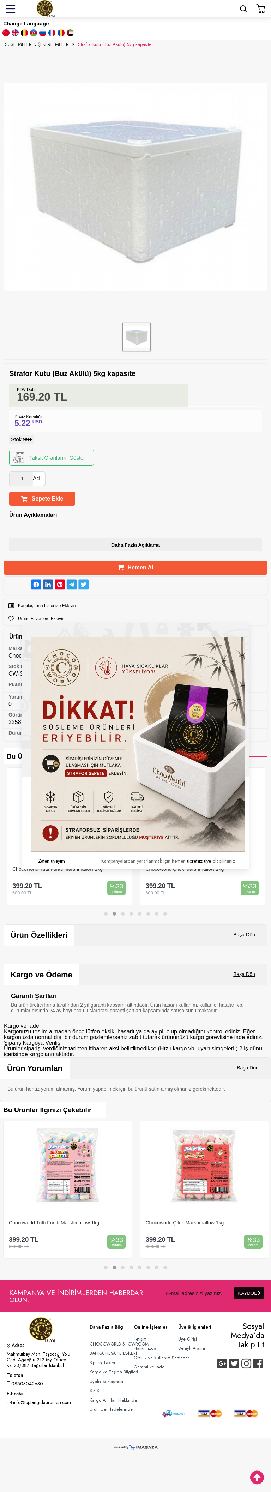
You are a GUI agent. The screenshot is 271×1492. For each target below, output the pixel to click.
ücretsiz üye (199, 860)
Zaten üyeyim (51, 860)
